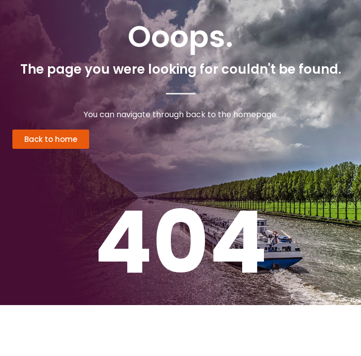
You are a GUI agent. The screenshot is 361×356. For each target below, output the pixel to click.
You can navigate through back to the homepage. (181, 114)
